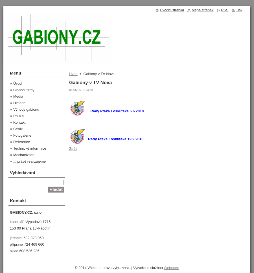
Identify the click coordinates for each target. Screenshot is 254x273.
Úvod (73, 74)
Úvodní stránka (172, 10)
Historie (19, 103)
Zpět (73, 149)
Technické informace (29, 148)
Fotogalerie (22, 135)
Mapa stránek (203, 10)
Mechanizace (23, 155)
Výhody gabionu (26, 109)
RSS (224, 10)
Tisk (239, 10)
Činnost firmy (23, 90)
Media (18, 96)
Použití (18, 116)
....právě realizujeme (29, 161)
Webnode (171, 268)
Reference (21, 142)
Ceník (18, 129)
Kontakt (19, 122)
